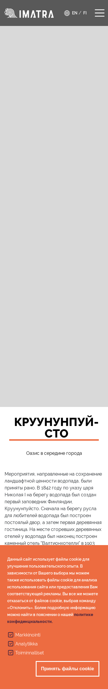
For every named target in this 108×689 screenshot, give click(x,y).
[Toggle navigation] (99, 12)
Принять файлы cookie (67, 673)
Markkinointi (27, 639)
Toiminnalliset (29, 657)
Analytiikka (26, 648)
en (74, 13)
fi (85, 13)
